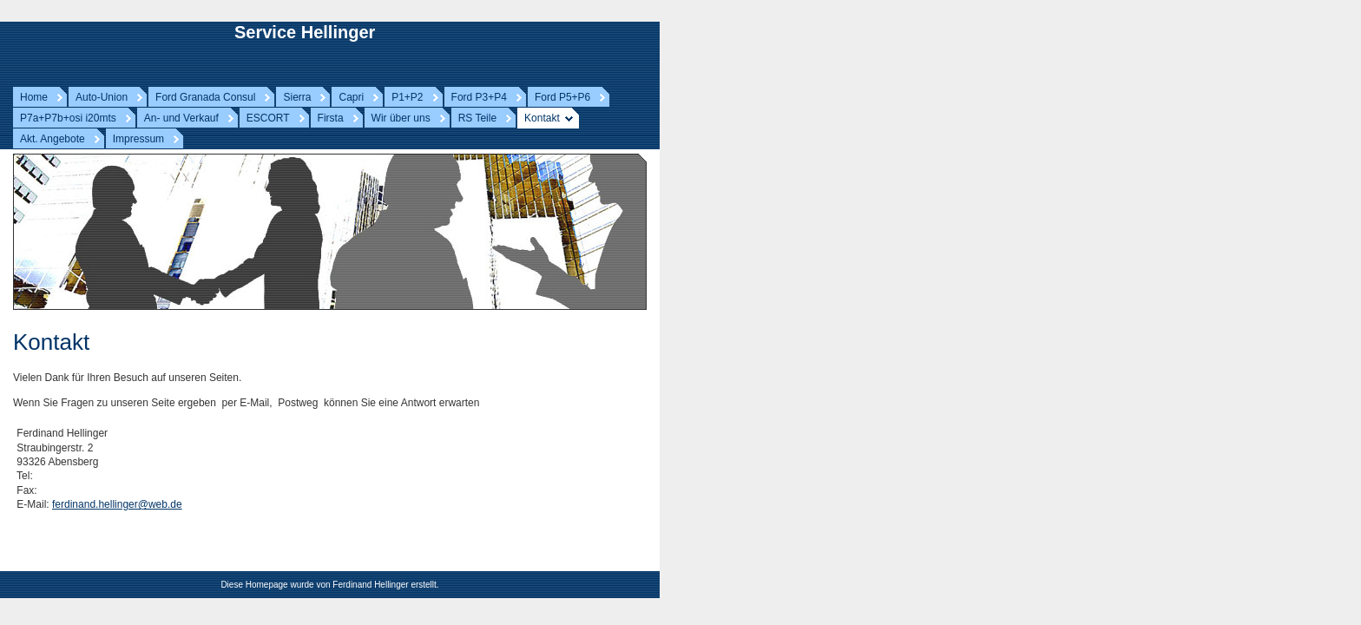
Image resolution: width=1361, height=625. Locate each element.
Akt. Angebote (52, 139)
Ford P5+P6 (562, 97)
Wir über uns (401, 118)
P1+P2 (407, 97)
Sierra (297, 97)
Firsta (331, 118)
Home (34, 97)
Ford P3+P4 (479, 97)
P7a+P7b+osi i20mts (68, 118)
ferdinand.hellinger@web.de (117, 504)
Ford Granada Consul (205, 97)
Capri (351, 97)
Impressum (138, 139)
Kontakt (542, 118)
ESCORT (268, 118)
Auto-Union (102, 97)
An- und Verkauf (181, 118)
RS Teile (477, 118)
